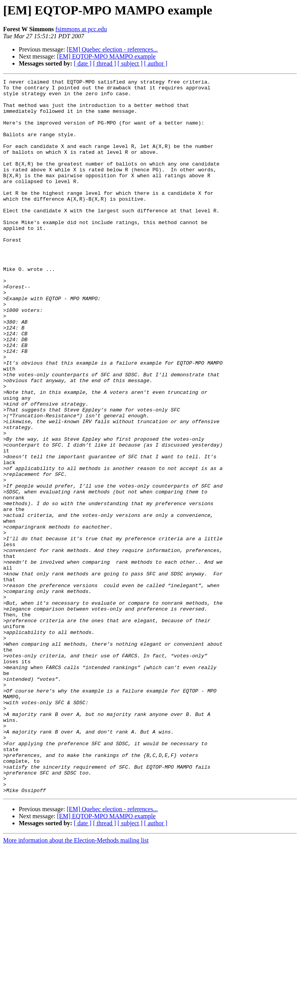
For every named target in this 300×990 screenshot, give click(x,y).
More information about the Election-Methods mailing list (75, 983)
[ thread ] (104, 63)
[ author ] (156, 63)
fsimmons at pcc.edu (81, 29)
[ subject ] (130, 63)
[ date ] (82, 63)
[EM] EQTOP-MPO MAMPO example (106, 56)
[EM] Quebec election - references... (112, 49)
